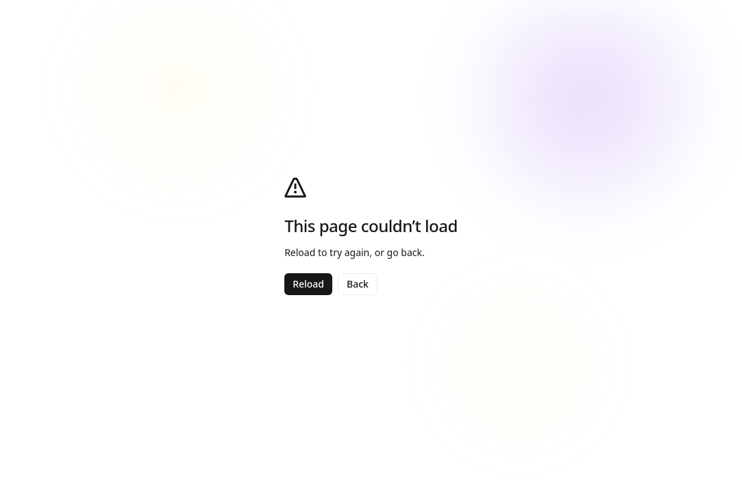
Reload (308, 283)
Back (358, 283)
